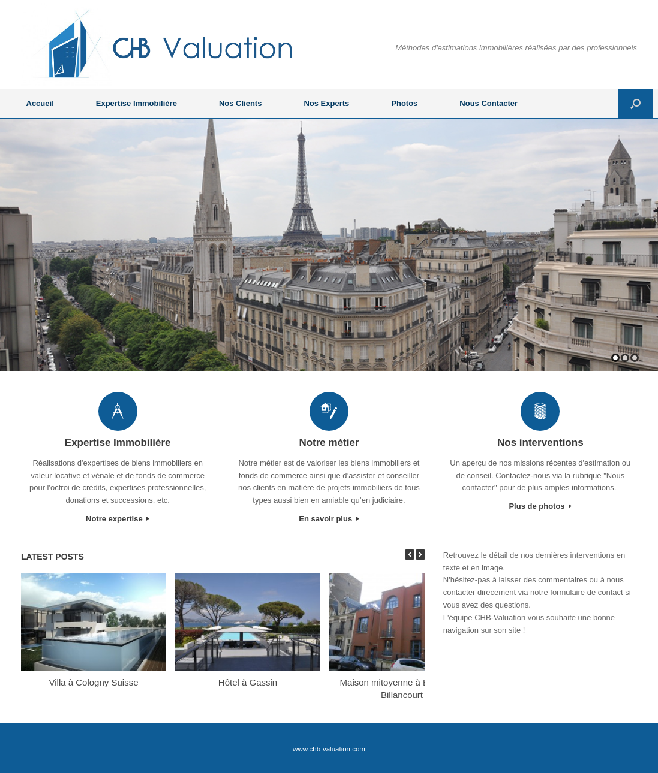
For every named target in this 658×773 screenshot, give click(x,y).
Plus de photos (540, 506)
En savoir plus (329, 518)
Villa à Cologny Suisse (94, 682)
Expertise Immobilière (136, 103)
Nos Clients (240, 103)
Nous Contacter (488, 103)
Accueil (40, 103)
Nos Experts (326, 103)
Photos (404, 103)
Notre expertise (117, 518)
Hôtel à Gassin (247, 682)
